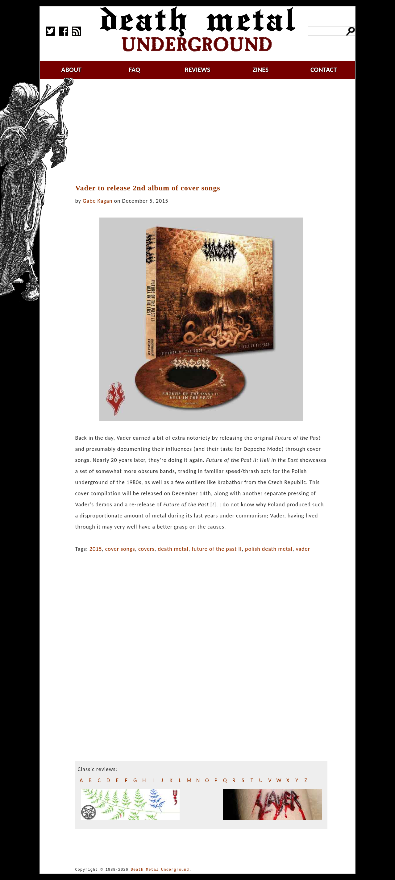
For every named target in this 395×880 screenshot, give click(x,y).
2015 (95, 549)
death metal (173, 549)
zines (260, 69)
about (71, 69)
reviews (197, 69)
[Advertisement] (205, 132)
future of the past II (217, 549)
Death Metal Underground (160, 869)
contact (323, 69)
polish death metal (269, 549)
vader (303, 549)
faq (134, 69)
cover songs (120, 549)
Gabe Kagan (97, 200)
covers (146, 549)
